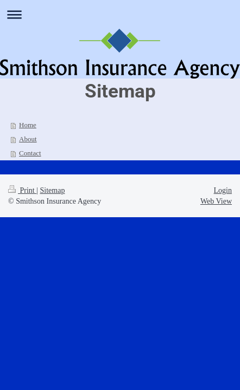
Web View (216, 201)
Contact (30, 153)
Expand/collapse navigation (120, 14)
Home (27, 125)
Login (223, 190)
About (28, 139)
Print (22, 190)
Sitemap (52, 190)
